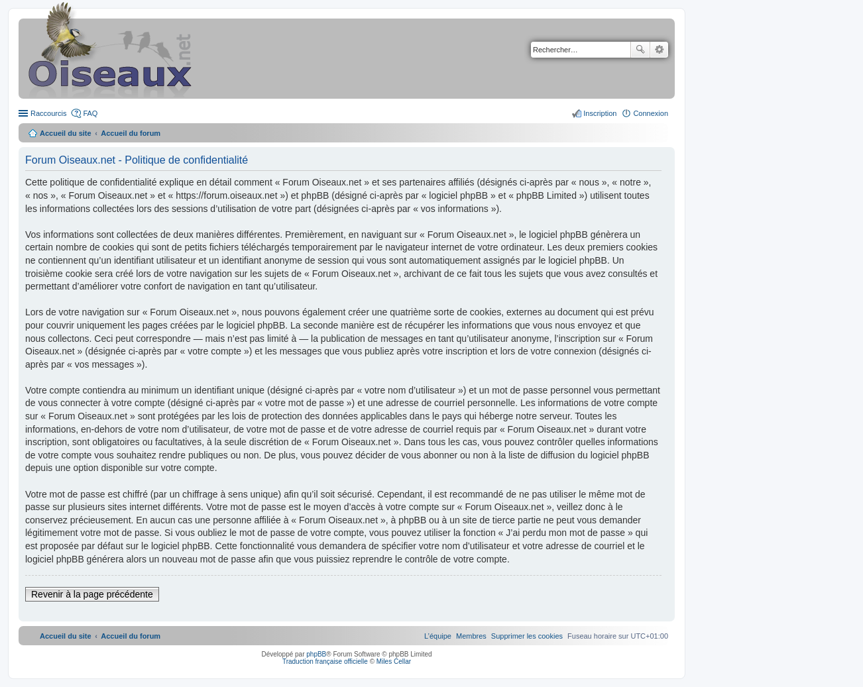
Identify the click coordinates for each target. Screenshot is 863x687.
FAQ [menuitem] (90, 113)
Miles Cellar (393, 661)
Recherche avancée (659, 50)
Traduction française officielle (325, 661)
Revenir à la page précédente (92, 594)
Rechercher (640, 50)
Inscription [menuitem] (599, 113)
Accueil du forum (130, 133)
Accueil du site (65, 133)
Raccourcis (48, 113)
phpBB (316, 654)
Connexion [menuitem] (650, 113)
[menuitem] (527, 636)
